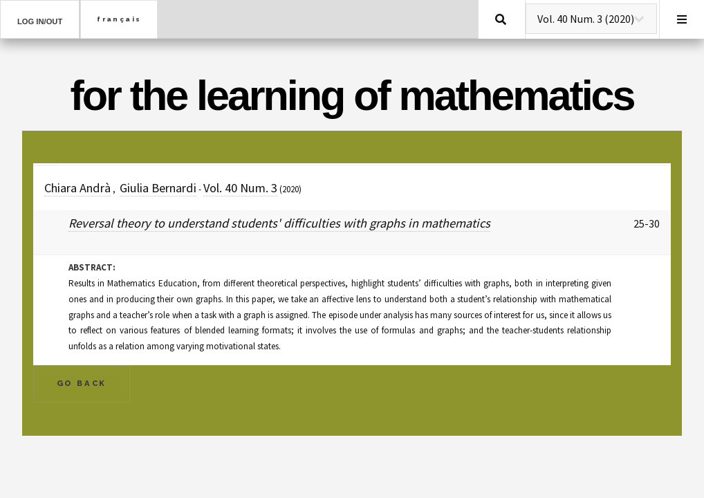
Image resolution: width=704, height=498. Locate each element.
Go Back (82, 383)
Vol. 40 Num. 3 (240, 188)
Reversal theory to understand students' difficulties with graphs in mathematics (279, 223)
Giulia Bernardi (158, 188)
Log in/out (39, 21)
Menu (682, 19)
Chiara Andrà (77, 188)
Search (501, 19)
